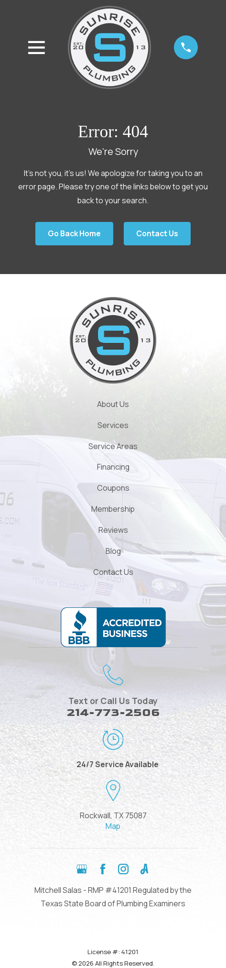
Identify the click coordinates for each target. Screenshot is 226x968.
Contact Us (157, 233)
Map (113, 826)
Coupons (113, 488)
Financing (113, 467)
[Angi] (144, 869)
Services (113, 425)
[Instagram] (123, 869)
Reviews (113, 530)
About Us (113, 404)
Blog (113, 551)
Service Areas (113, 446)
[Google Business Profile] (81, 869)
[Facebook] (102, 869)
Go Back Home (74, 233)
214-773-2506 (113, 712)
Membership (113, 509)
